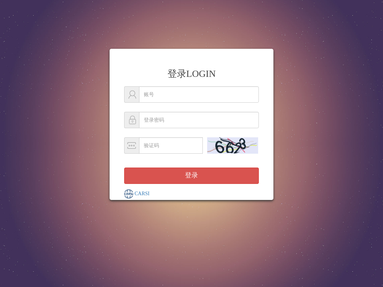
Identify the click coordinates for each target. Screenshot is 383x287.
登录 (191, 175)
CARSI (137, 193)
